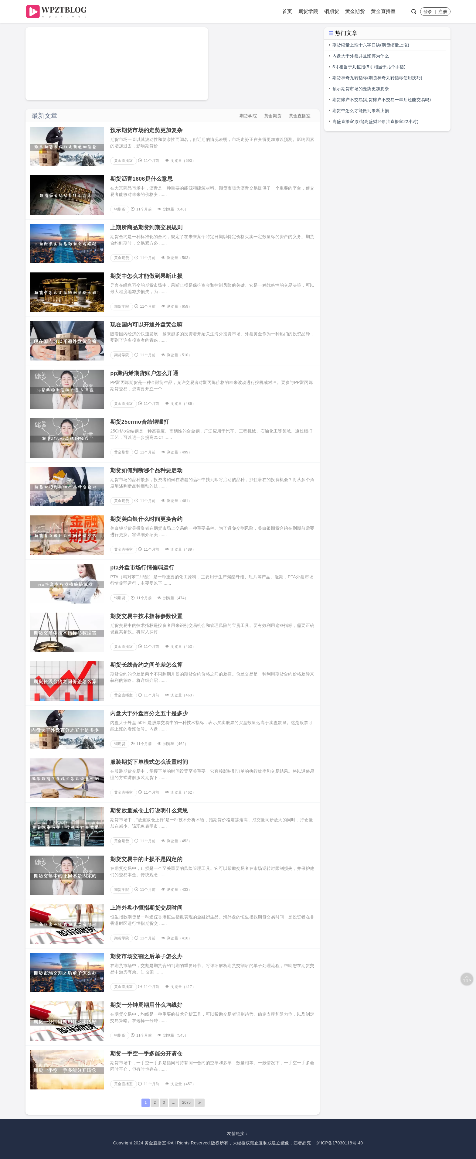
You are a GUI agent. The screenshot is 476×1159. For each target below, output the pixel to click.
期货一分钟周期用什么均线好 (146, 1005)
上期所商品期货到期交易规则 (146, 227)
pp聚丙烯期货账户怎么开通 (144, 373)
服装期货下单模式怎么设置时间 (149, 762)
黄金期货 (355, 11)
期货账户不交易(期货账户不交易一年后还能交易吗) (381, 99)
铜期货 (331, 11)
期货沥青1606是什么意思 (141, 179)
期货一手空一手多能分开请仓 (146, 1054)
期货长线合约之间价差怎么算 (146, 665)
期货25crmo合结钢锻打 (139, 422)
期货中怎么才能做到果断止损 (146, 276)
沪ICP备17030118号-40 (339, 1142)
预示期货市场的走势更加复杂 (146, 130)
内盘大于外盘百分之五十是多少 (149, 713)
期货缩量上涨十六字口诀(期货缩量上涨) (370, 45)
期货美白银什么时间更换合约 (146, 519)
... (173, 1102)
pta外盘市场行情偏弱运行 (142, 568)
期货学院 (308, 11)
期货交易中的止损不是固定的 (146, 859)
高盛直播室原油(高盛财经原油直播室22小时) (375, 121)
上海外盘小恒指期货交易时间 (146, 908)
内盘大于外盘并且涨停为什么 (360, 55)
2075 (186, 1102)
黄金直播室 (383, 11)
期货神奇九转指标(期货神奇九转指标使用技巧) (377, 77)
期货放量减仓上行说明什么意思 (149, 811)
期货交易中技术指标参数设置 (146, 616)
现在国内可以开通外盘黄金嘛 (146, 325)
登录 (427, 11)
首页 (287, 11)
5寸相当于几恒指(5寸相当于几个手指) (369, 66)
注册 (442, 11)
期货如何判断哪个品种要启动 (146, 470)
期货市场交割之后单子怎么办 (146, 956)
